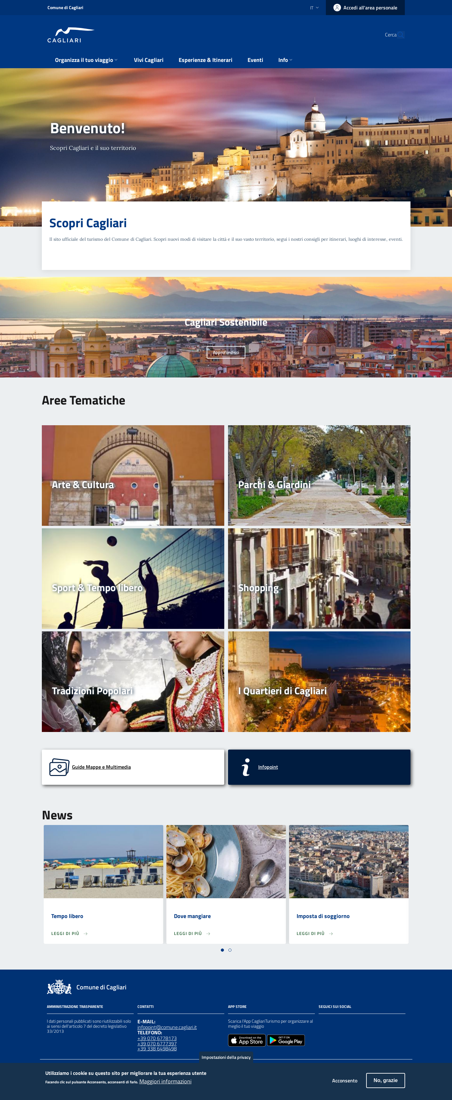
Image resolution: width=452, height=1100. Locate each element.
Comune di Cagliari (65, 7)
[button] (222, 950)
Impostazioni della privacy (226, 1059)
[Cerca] (397, 34)
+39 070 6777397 (157, 1043)
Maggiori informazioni (165, 1084)
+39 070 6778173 (157, 1038)
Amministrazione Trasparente (75, 1006)
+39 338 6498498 (157, 1048)
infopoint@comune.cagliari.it (167, 1027)
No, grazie (386, 1082)
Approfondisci (226, 352)
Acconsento (344, 1082)
